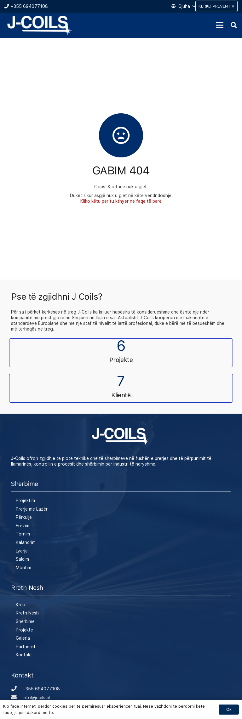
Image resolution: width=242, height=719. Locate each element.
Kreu (20, 604)
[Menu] (219, 25)
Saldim (22, 559)
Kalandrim (26, 542)
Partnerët (26, 646)
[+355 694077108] (17, 689)
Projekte (24, 629)
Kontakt (24, 654)
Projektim (25, 500)
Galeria (23, 638)
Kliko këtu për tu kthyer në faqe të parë (121, 201)
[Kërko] (234, 25)
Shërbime (25, 621)
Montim (23, 567)
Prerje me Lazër (32, 509)
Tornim (23, 533)
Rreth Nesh (27, 612)
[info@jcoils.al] (17, 697)
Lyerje (22, 550)
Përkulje (24, 517)
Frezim (22, 525)
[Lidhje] (40, 25)
